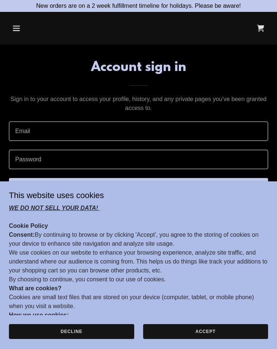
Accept (206, 336)
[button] (38, 28)
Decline (72, 336)
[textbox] (138, 131)
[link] (260, 28)
